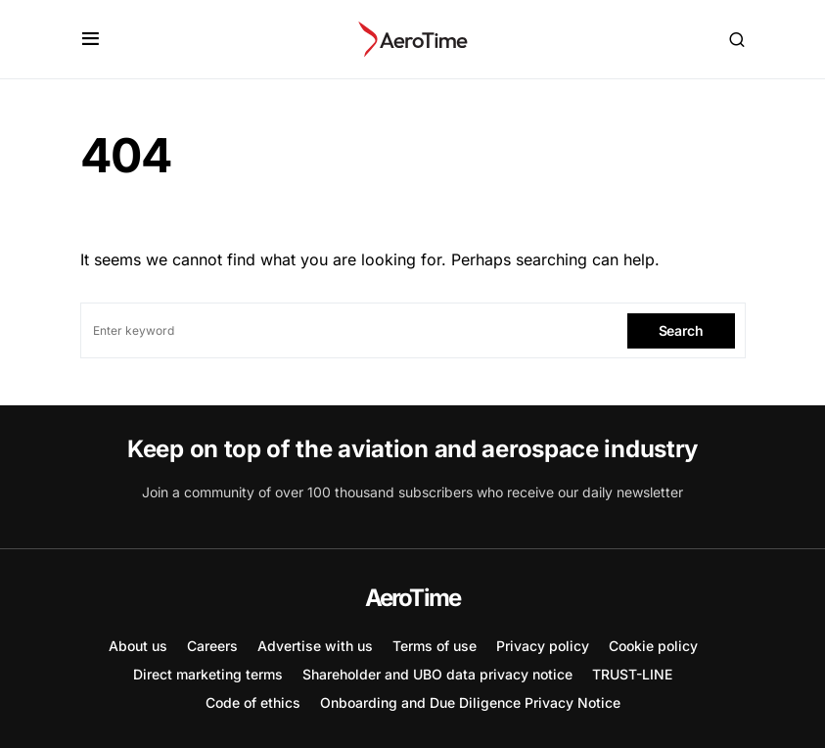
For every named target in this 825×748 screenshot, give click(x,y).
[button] (90, 39)
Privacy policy (542, 645)
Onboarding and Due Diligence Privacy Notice (470, 702)
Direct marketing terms (208, 674)
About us (138, 645)
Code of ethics (253, 702)
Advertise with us (315, 645)
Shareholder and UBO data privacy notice (437, 674)
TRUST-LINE (632, 674)
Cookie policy (653, 645)
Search (681, 330)
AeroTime (413, 598)
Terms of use (434, 645)
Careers (212, 645)
